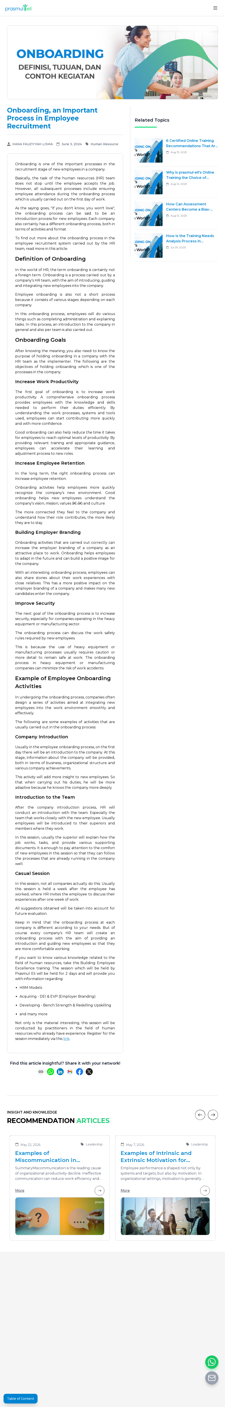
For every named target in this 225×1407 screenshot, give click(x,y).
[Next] (213, 1115)
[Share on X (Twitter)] (89, 1071)
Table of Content (20, 1399)
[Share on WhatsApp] (50, 1071)
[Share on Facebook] (79, 1071)
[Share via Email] (69, 1071)
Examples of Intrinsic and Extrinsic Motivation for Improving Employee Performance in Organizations (163, 1157)
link (66, 1039)
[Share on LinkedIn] (60, 1071)
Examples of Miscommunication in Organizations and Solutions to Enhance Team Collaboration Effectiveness (58, 1157)
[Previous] (200, 1115)
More (59, 1190)
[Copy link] (40, 1071)
